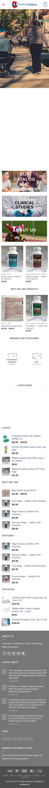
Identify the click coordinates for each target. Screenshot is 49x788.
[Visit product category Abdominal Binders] (12, 357)
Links (19, 776)
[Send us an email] (18, 653)
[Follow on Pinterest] (23, 653)
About (13, 776)
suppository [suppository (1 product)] (28, 739)
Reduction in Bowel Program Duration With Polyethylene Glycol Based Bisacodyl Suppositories (26, 688)
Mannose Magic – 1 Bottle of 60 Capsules (36, 278)
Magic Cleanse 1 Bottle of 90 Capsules (11, 278)
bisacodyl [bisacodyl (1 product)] (6, 739)
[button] (3, 4)
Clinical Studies (32, 776)
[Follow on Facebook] (4, 653)
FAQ (43, 776)
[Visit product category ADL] (37, 357)
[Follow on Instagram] (9, 653)
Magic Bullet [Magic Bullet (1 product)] (16, 739)
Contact (25, 777)
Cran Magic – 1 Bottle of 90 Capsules (36, 327)
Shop (5, 776)
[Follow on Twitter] (14, 653)
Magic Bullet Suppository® (11, 326)
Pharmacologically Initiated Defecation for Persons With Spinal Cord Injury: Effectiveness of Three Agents (26, 718)
